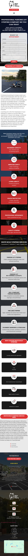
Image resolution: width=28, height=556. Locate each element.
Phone (3, 50)
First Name (4, 39)
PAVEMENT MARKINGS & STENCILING (14, 327)
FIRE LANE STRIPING (14, 311)
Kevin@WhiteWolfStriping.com (14, 511)
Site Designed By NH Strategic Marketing (8, 522)
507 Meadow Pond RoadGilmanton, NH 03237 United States (14, 517)
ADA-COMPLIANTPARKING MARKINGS (14, 293)
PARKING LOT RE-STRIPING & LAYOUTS (14, 274)
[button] (14, 13)
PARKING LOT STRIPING (14, 257)
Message (4, 54)
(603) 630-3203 (14, 505)
